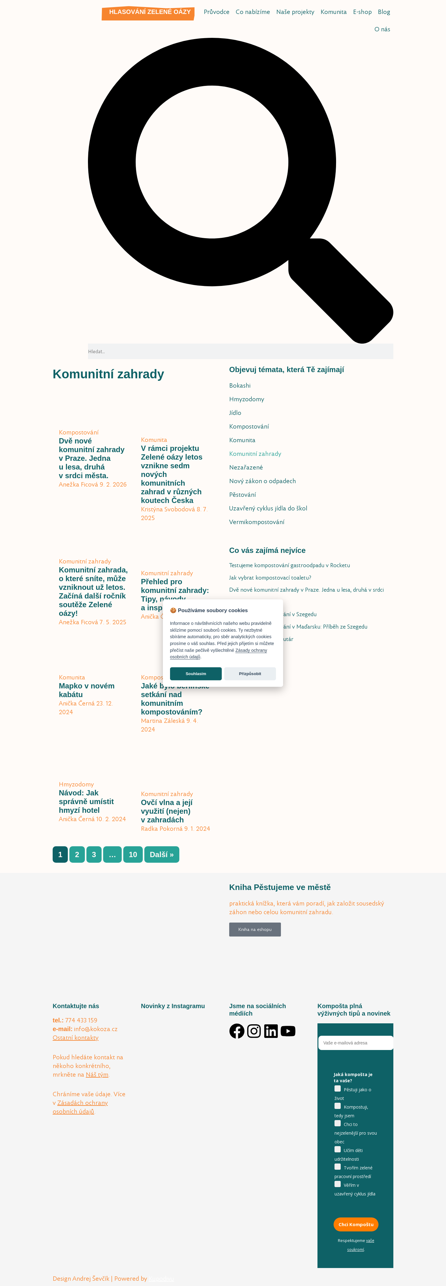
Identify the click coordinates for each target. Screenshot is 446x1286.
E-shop (362, 11)
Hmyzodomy (246, 399)
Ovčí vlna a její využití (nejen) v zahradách (167, 811)
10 (136, 852)
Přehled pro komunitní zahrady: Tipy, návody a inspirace (175, 594)
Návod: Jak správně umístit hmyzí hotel (86, 801)
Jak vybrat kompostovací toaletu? (270, 578)
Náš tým (97, 1074)
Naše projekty (295, 11)
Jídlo (235, 412)
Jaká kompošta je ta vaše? (353, 1077)
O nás (382, 29)
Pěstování (242, 494)
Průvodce (217, 11)
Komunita (334, 11)
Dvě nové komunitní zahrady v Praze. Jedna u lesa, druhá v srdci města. (92, 458)
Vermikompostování (256, 521)
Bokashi (240, 385)
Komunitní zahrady (255, 453)
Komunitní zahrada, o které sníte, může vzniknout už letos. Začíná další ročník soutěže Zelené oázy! (93, 591)
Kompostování (249, 426)
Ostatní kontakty (75, 1037)
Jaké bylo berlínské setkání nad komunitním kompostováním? (175, 699)
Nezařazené (246, 467)
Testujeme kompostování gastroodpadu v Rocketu (289, 565)
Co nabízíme (253, 11)
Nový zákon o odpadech (262, 481)
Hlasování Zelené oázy (150, 11)
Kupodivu (161, 1278)
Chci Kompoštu (356, 1224)
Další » (162, 854)
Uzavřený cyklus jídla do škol (268, 508)
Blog (384, 11)
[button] (240, 191)
